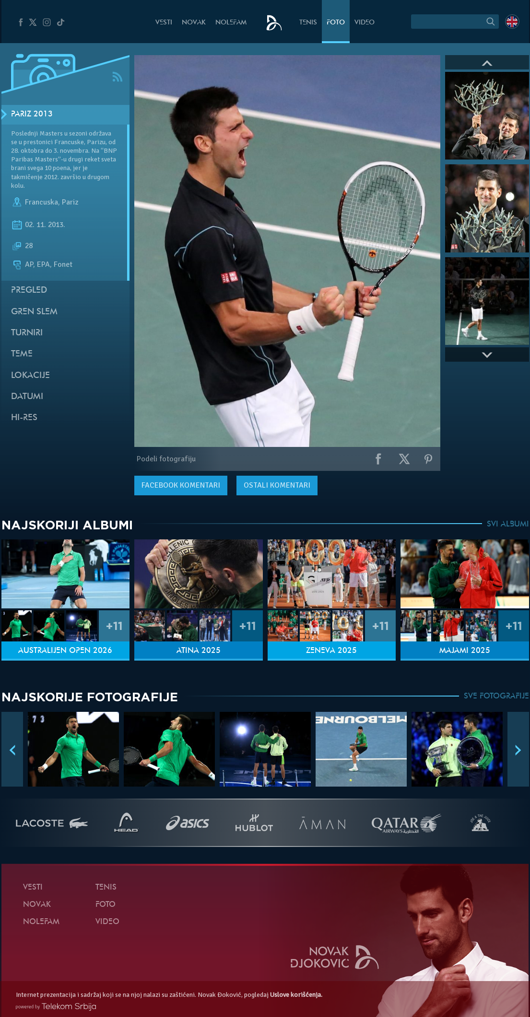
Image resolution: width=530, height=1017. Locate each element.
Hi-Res (24, 418)
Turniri (27, 333)
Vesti (163, 22)
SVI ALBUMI (508, 524)
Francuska (41, 202)
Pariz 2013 (32, 114)
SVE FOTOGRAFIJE (496, 696)
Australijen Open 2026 (65, 651)
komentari (180, 485)
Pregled (29, 290)
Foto (336, 22)
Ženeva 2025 (331, 651)
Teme (22, 354)
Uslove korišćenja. (296, 995)
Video (364, 22)
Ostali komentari (277, 485)
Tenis (308, 22)
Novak (194, 22)
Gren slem (34, 312)
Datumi (27, 396)
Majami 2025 (464, 651)
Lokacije (30, 375)
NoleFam (231, 22)
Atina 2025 (199, 651)
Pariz (70, 202)
